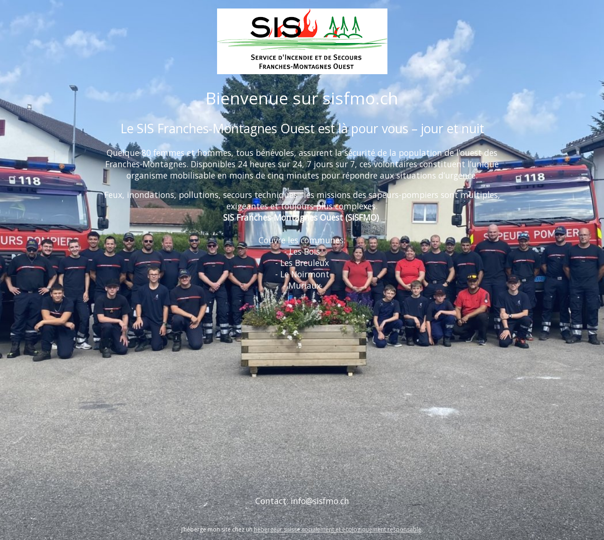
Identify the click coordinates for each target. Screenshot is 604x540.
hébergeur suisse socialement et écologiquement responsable (337, 529)
